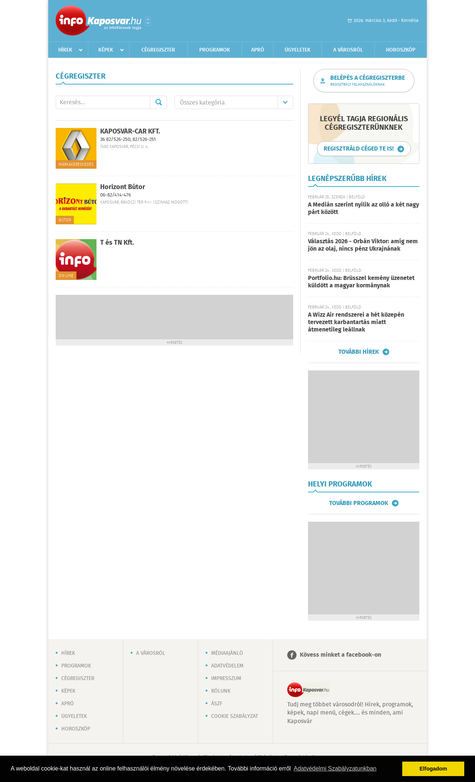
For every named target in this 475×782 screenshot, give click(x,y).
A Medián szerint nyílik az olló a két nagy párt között (363, 208)
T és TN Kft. (117, 243)
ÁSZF (216, 704)
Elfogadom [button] (433, 769)
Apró (257, 50)
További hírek (358, 352)
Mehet (158, 102)
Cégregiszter (158, 50)
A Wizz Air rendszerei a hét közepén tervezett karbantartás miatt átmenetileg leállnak (356, 322)
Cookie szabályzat (234, 716)
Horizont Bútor (122, 187)
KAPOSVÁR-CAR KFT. (130, 131)
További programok (358, 503)
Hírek (65, 50)
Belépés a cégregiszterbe (367, 80)
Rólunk (220, 691)
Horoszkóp (400, 50)
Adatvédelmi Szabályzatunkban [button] (335, 768)
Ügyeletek (298, 50)
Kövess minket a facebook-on (340, 655)
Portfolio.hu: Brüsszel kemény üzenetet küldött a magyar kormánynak (361, 282)
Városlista (148, 21)
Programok (214, 50)
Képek (105, 50)
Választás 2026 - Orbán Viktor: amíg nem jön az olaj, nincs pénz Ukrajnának (363, 245)
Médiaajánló (227, 653)
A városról (348, 50)
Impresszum (226, 678)
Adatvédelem (227, 666)
